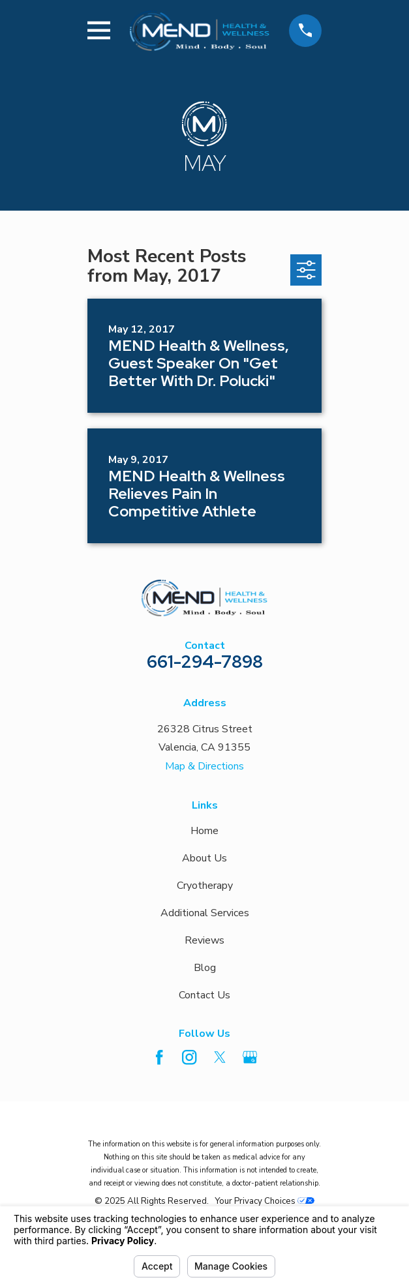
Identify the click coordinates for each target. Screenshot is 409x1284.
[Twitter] (220, 1057)
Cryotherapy (205, 885)
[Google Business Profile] (250, 1057)
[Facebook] (159, 1057)
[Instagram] (189, 1057)
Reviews (204, 940)
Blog (205, 968)
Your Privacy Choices (264, 1201)
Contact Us (204, 995)
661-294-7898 (205, 661)
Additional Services (204, 913)
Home (204, 831)
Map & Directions (204, 766)
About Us (204, 858)
